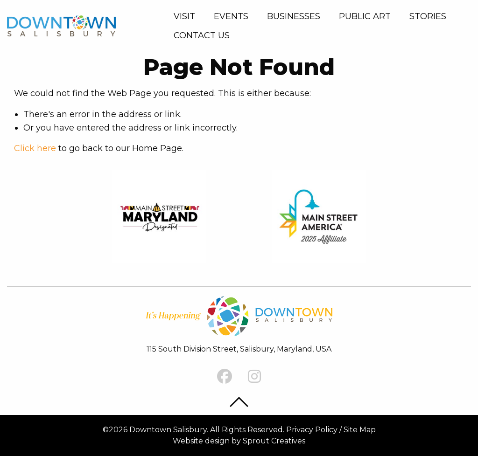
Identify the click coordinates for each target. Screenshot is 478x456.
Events (231, 16)
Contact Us (202, 35)
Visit (184, 16)
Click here (35, 148)
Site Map (360, 429)
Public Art (365, 16)
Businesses (293, 16)
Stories (427, 16)
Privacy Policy (311, 429)
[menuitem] (186, 16)
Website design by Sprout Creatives (239, 440)
